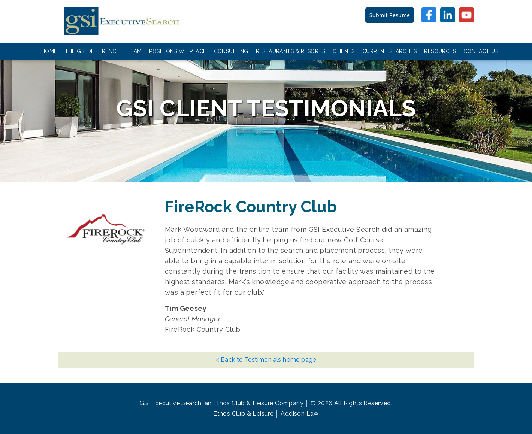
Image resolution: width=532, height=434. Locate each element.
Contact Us (480, 51)
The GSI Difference (92, 51)
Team (134, 51)
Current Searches (389, 51)
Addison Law (299, 413)
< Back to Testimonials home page (266, 359)
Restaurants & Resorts (290, 51)
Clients (344, 51)
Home (49, 51)
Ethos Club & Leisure (243, 413)
